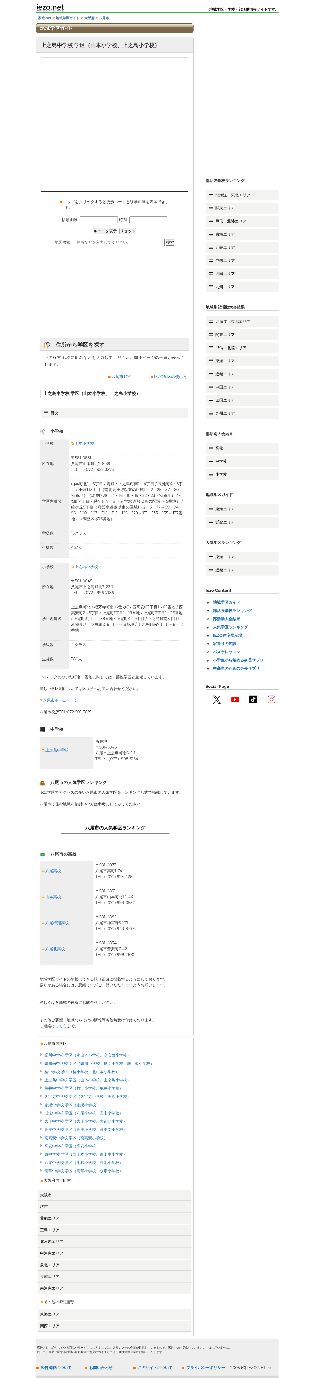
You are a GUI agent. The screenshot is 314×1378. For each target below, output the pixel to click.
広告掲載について (56, 1367)
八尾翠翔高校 (55, 923)
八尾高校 (51, 871)
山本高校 (51, 897)
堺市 (44, 1206)
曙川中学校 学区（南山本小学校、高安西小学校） (87, 1055)
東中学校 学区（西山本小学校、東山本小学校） (85, 1154)
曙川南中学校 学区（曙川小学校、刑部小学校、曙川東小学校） (99, 1063)
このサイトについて (155, 1367)
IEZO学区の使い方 (170, 376)
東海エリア (49, 1314)
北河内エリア (51, 1241)
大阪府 (89, 18)
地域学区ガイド (68, 18)
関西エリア (49, 1326)
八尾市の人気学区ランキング (115, 828)
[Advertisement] (114, 294)
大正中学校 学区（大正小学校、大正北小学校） (85, 1121)
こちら (61, 1026)
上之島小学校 (84, 566)
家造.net (45, 18)
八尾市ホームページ (59, 700)
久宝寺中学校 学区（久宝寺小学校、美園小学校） (87, 1096)
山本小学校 (82, 443)
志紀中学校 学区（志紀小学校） (72, 1104)
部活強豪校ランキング (232, 610)
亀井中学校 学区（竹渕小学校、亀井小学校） (83, 1088)
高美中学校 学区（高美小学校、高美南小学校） (85, 1129)
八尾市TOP (122, 376)
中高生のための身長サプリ (236, 668)
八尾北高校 (53, 949)
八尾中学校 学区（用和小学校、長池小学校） (83, 1162)
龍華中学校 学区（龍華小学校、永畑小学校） (83, 1171)
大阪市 (46, 1195)
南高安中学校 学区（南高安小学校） (76, 1138)
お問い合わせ (100, 1367)
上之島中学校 (55, 750)
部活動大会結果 (226, 619)
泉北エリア (49, 1265)
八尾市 (104, 18)
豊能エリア (49, 1218)
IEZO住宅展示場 (227, 635)
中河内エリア (51, 1253)
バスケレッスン (226, 652)
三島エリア (49, 1230)
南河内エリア (51, 1288)
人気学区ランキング (230, 627)
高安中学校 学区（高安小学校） (72, 1146)
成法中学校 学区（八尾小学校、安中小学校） (83, 1113)
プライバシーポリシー (205, 1367)
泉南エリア (49, 1276)
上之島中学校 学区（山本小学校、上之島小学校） (87, 1080)
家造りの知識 (224, 643)
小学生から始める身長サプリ (238, 660)
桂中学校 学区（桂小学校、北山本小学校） (81, 1071)
